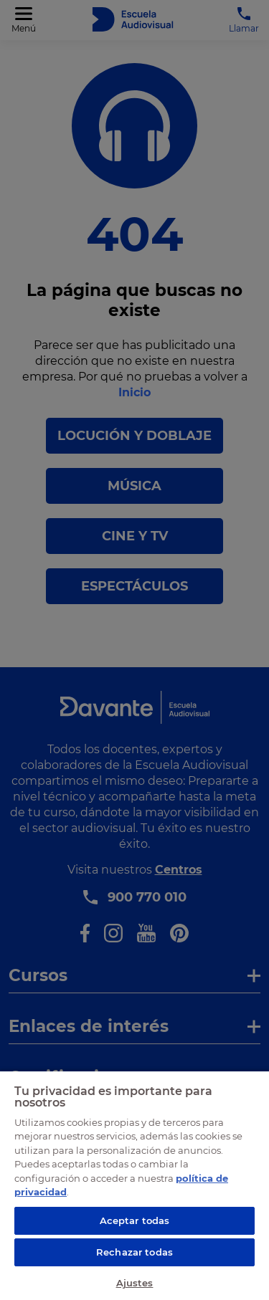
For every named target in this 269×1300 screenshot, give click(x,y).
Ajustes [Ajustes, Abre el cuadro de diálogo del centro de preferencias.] (135, 1283)
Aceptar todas (135, 1220)
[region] (134, 1185)
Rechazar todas (134, 1252)
